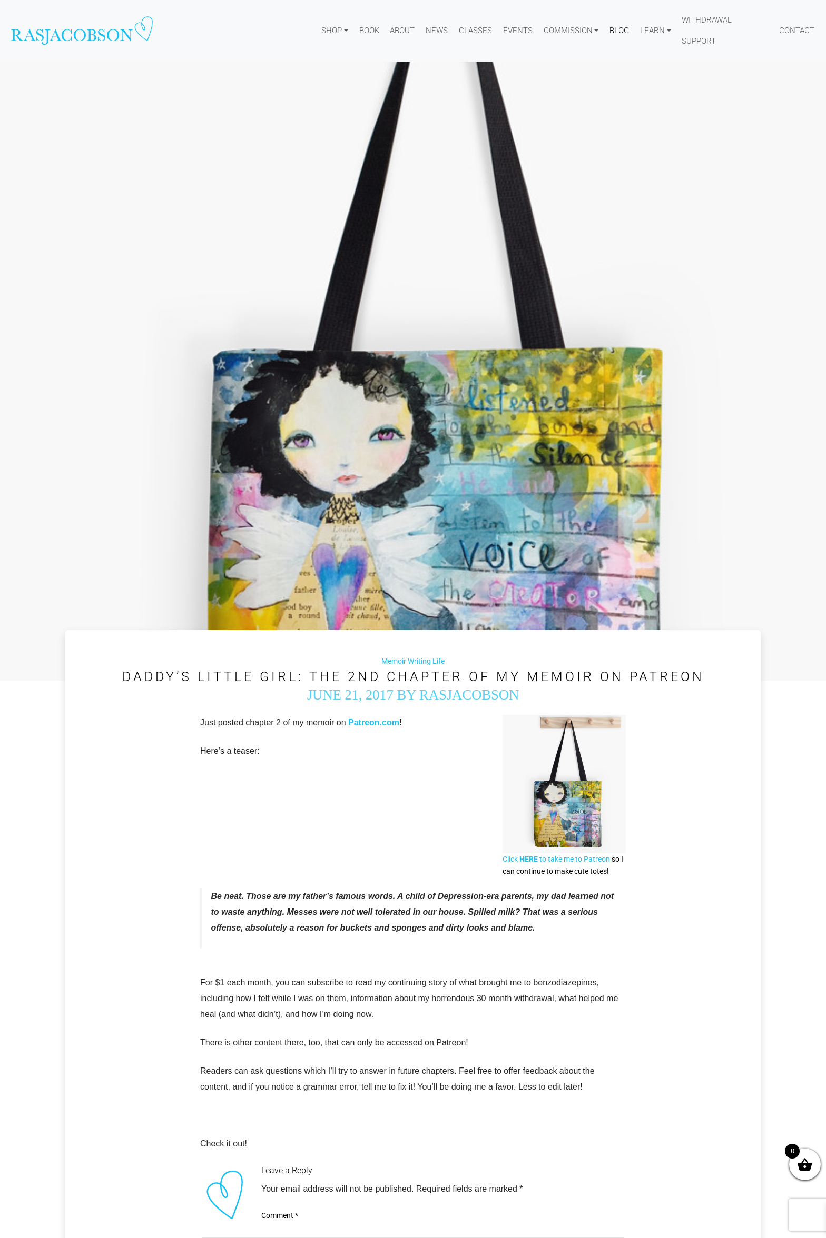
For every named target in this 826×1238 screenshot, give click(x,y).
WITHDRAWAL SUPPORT (707, 30)
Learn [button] (652, 30)
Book (369, 30)
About (402, 30)
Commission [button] (568, 30)
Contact (796, 30)
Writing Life (426, 661)
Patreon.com (373, 722)
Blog (619, 30)
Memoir (393, 661)
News (437, 30)
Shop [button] (331, 30)
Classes (475, 30)
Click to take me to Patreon (556, 859)
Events (518, 30)
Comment (279, 1215)
